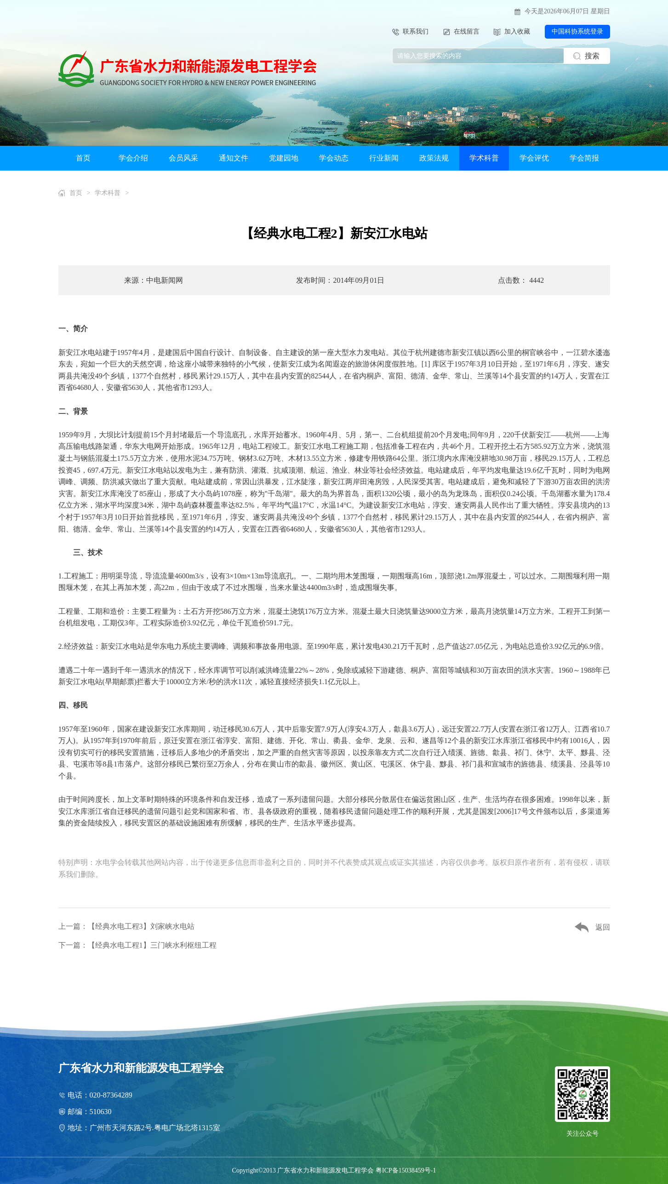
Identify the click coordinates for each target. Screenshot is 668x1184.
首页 (83, 158)
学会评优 (534, 158)
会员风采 (183, 158)
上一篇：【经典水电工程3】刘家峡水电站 (126, 926)
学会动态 (333, 158)
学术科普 (484, 158)
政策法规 (434, 158)
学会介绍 (133, 158)
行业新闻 (384, 158)
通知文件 (233, 158)
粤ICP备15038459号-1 (406, 1170)
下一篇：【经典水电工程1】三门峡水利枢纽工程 (137, 945)
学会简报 (584, 158)
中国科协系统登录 (577, 31)
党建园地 (283, 158)
